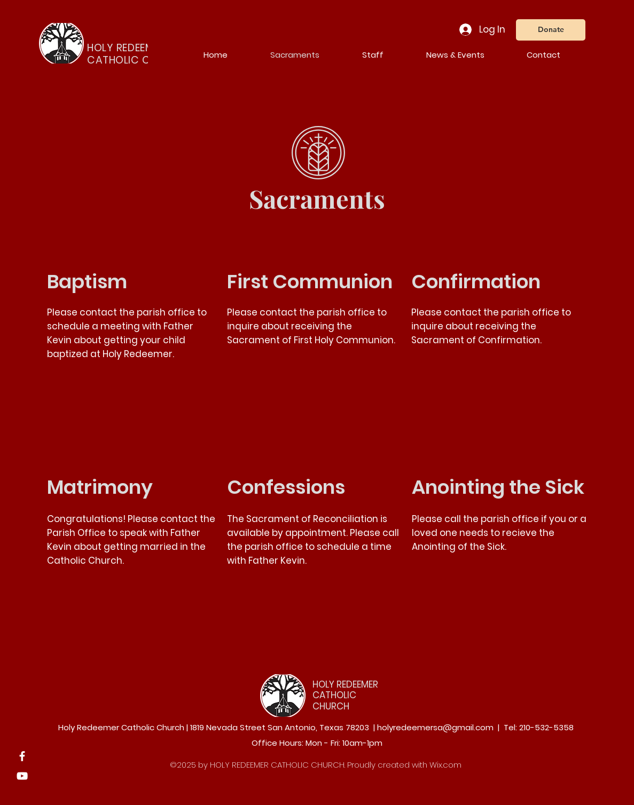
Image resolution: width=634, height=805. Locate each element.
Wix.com (445, 764)
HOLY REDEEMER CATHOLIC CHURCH (345, 695)
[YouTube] (22, 776)
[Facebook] (22, 756)
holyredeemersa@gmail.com (435, 727)
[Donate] (550, 30)
